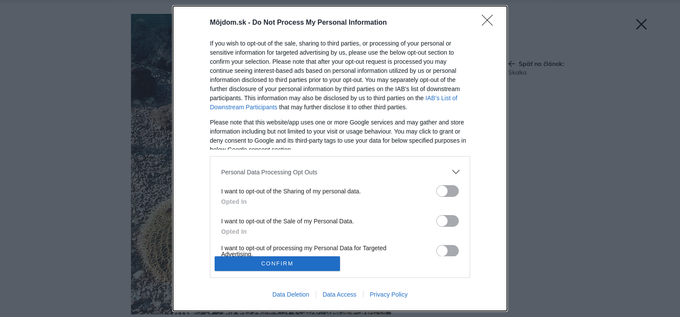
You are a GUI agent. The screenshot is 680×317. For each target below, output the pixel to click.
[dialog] (340, 158)
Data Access (339, 294)
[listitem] (340, 171)
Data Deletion (290, 294)
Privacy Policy (389, 294)
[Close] (490, 23)
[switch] (447, 191)
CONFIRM (277, 263)
